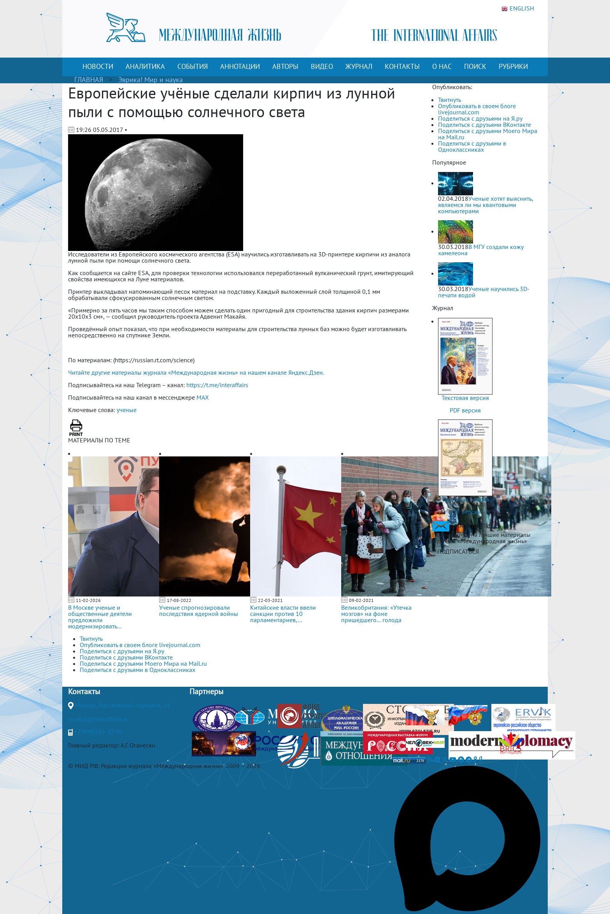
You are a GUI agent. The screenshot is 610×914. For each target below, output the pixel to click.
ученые (127, 410)
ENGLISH (517, 8)
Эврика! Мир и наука (150, 79)
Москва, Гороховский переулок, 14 (122, 705)
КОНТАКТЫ (402, 66)
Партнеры (206, 691)
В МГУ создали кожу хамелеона (480, 250)
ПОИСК (475, 66)
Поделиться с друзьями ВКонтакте (484, 124)
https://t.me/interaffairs (217, 385)
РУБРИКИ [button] (513, 66)
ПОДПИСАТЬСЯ (458, 551)
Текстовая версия (465, 398)
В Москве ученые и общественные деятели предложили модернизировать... (100, 616)
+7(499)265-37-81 (98, 731)
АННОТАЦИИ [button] (240, 66)
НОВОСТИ (97, 66)
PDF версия (465, 410)
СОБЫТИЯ (192, 66)
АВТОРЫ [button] (285, 66)
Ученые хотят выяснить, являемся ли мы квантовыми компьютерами (485, 205)
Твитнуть (449, 100)
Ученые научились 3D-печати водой (483, 292)
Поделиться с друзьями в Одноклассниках (472, 146)
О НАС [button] (442, 66)
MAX (202, 397)
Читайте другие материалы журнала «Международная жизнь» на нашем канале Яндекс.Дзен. (196, 372)
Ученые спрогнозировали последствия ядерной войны (198, 610)
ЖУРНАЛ (358, 66)
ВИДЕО (322, 66)
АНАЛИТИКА (145, 66)
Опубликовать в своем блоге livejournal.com (477, 109)
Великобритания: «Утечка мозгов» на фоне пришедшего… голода (376, 613)
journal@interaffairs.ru (98, 719)
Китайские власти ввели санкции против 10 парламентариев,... (283, 613)
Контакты (84, 691)
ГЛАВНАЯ (88, 79)
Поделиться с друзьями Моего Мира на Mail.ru (487, 134)
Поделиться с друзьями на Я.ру (480, 118)
